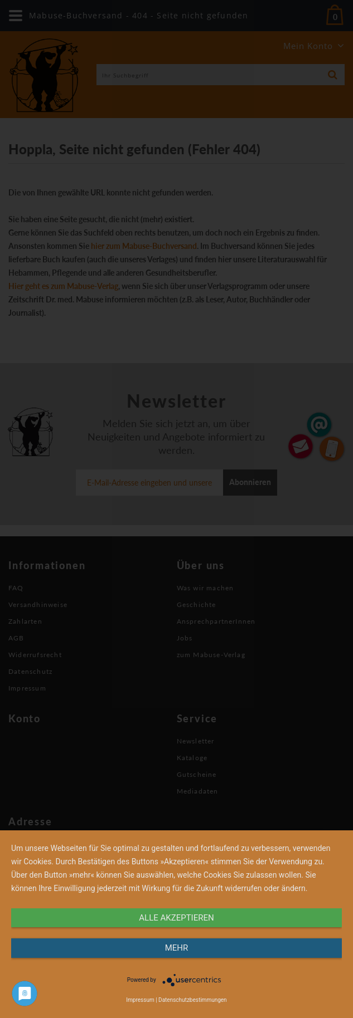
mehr (176, 948)
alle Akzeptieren (176, 918)
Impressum (140, 1000)
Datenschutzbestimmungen (192, 1000)
